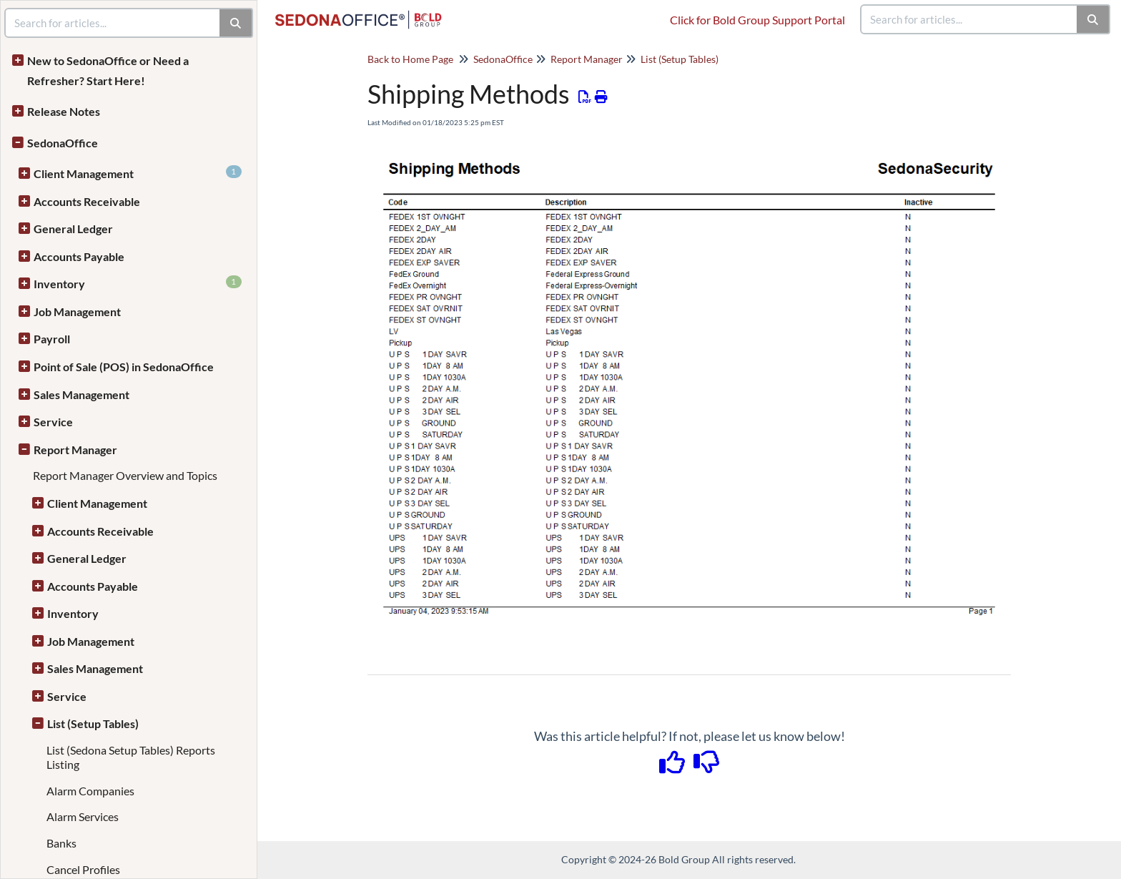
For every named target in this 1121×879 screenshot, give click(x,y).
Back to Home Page (410, 59)
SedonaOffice (62, 142)
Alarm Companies (90, 790)
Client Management (138, 172)
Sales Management (81, 394)
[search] (969, 19)
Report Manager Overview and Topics (125, 475)
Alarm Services (82, 816)
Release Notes (63, 111)
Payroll (52, 338)
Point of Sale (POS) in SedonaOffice (124, 366)
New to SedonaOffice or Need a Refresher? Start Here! (108, 70)
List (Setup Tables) (93, 723)
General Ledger (73, 228)
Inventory (138, 282)
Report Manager (75, 449)
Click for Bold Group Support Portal (757, 19)
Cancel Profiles (83, 869)
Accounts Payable (79, 256)
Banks (61, 843)
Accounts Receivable (87, 201)
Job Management (77, 311)
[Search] (1093, 19)
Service (53, 421)
